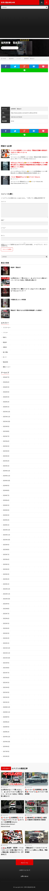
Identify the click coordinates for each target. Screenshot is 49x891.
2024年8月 (6, 490)
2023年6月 (6, 559)
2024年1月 (6, 525)
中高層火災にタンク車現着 (18, 299)
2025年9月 (6, 426)
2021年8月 (6, 667)
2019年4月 (6, 746)
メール (3, 227)
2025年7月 (6, 436)
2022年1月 (6, 643)
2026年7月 (6, 377)
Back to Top (24, 863)
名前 (2, 220)
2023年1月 (6, 584)
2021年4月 (6, 687)
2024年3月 (6, 515)
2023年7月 (6, 554)
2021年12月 (6, 648)
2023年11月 (6, 535)
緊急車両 (5, 362)
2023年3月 (6, 574)
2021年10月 (6, 658)
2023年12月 (6, 530)
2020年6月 (6, 722)
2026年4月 (6, 392)
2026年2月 (6, 402)
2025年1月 (6, 466)
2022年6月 (6, 618)
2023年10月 (6, 539)
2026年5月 (6, 387)
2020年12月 (6, 707)
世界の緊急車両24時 (29, 887)
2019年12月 (6, 736)
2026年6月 (6, 382)
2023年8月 (6, 549)
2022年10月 (6, 599)
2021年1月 (6, 702)
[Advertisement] (24, 24)
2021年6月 (6, 677)
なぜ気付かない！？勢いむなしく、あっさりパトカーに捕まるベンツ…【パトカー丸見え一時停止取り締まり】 (12, 793)
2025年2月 (6, 461)
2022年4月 (6, 628)
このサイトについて (24, 870)
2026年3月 (6, 397)
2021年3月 (6, 692)
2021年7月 (6, 672)
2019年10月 (6, 741)
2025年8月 (6, 431)
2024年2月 (6, 520)
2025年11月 (6, 416)
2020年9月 (6, 717)
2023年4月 (6, 569)
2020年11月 (6, 712)
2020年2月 (6, 732)
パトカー (14, 47)
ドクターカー (6, 327)
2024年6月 (6, 500)
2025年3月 (6, 456)
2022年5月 (6, 623)
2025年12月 (6, 411)
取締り (5, 337)
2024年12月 (6, 470)
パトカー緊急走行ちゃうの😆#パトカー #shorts (25, 177)
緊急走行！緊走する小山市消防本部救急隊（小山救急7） (27, 310)
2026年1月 (6, 407)
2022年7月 (6, 613)
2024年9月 (6, 485)
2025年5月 (6, 446)
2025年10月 (6, 421)
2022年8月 (6, 608)
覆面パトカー (6, 367)
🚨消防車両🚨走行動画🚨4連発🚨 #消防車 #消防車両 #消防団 (36, 819)
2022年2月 (6, 638)
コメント (3, 201)
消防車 (5, 347)
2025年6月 (6, 441)
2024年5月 (6, 505)
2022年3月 (6, 633)
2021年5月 (6, 682)
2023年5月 (6, 564)
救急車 (5, 342)
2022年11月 (6, 594)
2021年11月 (6, 653)
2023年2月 (6, 579)
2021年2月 (6, 697)
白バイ (5, 357)
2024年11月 (6, 475)
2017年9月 (6, 751)
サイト (3, 235)
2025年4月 (6, 451)
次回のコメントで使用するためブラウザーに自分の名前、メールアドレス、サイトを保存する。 (24, 245)
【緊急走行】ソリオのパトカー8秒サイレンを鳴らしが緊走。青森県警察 (36, 850)
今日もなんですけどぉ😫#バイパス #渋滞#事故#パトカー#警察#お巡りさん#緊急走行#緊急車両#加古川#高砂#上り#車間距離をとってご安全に (29, 165)
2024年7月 (6, 495)
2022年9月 (6, 603)
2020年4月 (6, 727)
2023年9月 (6, 544)
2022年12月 (6, 589)
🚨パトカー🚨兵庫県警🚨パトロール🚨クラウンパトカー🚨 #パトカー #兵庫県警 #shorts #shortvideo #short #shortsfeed (12, 822)
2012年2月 (6, 756)
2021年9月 (6, 663)
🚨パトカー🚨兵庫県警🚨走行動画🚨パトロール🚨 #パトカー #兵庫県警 (36, 792)
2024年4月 (6, 510)
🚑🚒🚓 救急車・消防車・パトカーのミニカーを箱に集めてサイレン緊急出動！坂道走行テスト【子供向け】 (12, 851)
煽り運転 (5, 352)
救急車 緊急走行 (16, 267)
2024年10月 (6, 480)
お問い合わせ (24, 876)
